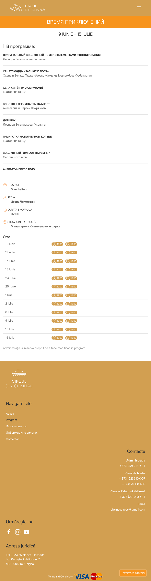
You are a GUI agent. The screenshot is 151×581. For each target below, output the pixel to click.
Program (11, 420)
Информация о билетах (22, 432)
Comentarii (13, 439)
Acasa (10, 413)
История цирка (16, 426)
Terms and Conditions (60, 576)
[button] (139, 8)
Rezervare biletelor (133, 573)
